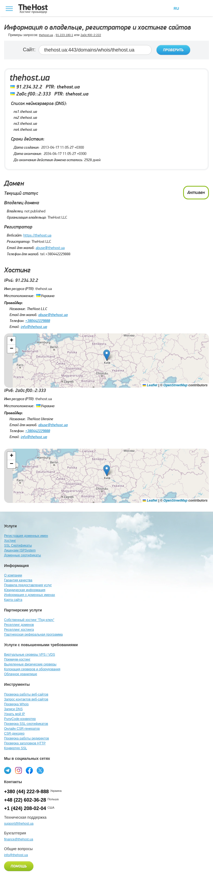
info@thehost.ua (34, 326)
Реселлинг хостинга (19, 630)
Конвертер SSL (15, 748)
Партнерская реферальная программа (33, 634)
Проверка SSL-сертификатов (26, 724)
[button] (106, 355)
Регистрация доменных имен (26, 536)
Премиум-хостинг (17, 659)
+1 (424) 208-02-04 (25, 808)
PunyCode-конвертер (20, 719)
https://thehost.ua (37, 235)
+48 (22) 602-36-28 (25, 800)
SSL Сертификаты (18, 545)
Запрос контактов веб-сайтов (26, 699)
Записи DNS (13, 709)
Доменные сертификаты (22, 555)
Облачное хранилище (20, 674)
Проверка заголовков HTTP (25, 743)
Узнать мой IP (14, 714)
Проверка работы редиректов (26, 738)
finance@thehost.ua (18, 839)
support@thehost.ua (18, 823)
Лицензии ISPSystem (20, 550)
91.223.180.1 (64, 35)
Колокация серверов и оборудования (32, 669)
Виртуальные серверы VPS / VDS (29, 654)
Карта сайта (13, 600)
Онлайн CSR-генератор (22, 729)
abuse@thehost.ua (50, 247)
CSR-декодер (14, 733)
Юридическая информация (24, 590)
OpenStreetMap (175, 385)
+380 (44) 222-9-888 (26, 791)
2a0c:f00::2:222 (90, 35)
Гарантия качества (18, 580)
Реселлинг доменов (19, 625)
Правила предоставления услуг (28, 585)
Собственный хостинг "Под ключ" (29, 620)
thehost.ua (46, 35)
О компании (13, 575)
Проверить (173, 50)
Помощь (19, 866)
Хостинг (10, 541)
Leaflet (150, 385)
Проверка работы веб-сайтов (26, 694)
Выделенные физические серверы (30, 664)
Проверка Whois (16, 704)
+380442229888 (37, 320)
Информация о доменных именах (29, 595)
